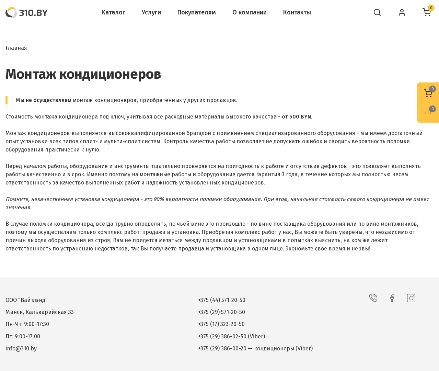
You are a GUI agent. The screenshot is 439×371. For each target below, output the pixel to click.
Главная (16, 48)
